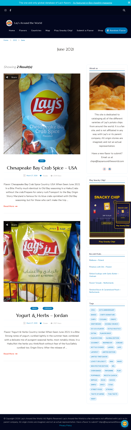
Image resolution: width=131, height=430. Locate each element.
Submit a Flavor (85, 30)
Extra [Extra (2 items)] (93, 333)
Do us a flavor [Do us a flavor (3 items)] (97, 329)
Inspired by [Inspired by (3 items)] (107, 343)
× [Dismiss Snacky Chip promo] (115, 202)
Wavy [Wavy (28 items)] (93, 399)
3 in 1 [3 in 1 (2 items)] (93, 310)
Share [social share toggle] (11, 77)
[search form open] (124, 10)
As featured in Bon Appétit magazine (92, 2)
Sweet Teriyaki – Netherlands (101, 283)
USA (42, 161)
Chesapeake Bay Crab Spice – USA (42, 168)
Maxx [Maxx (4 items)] (119, 361)
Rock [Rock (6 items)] (103, 380)
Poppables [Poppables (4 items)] (95, 375)
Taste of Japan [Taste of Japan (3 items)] (97, 394)
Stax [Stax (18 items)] (111, 385)
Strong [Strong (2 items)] (109, 389)
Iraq (34, 308)
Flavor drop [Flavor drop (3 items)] (105, 333)
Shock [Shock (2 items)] (112, 380)
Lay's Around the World (28, 23)
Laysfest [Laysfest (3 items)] (95, 352)
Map (48, 30)
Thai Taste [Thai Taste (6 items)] (112, 394)
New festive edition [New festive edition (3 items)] (99, 366)
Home (12, 30)
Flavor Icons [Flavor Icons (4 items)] (96, 338)
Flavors (23, 30)
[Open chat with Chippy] (124, 423)
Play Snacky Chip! (63, 30)
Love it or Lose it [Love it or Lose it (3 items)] (98, 361)
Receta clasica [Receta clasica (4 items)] (110, 375)
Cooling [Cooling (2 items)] (103, 319)
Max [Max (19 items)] (111, 361)
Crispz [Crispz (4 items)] (113, 319)
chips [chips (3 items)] (93, 319)
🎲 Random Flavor (116, 30)
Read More (9, 206)
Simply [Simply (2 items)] (93, 385)
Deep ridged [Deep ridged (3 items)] (96, 324)
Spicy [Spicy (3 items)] (102, 385)
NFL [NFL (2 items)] (113, 366)
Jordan (48, 308)
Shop (100, 30)
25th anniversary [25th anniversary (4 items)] (106, 310)
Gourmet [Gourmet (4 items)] (95, 343)
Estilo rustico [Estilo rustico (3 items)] (114, 329)
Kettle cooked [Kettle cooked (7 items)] (97, 347)
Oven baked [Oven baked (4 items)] (96, 371)
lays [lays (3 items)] (119, 347)
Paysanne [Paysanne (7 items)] (109, 371)
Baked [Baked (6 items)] (93, 315)
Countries (36, 30)
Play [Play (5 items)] (119, 371)
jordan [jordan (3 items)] (119, 343)
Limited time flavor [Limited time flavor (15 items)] (99, 357)
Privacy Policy (65, 425)
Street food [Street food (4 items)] (96, 389)
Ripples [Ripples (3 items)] (94, 380)
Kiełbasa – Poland (96, 260)
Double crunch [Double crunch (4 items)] (111, 324)
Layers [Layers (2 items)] (110, 347)
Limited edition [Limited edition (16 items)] (108, 352)
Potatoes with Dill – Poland (100, 267)
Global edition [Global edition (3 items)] (112, 338)
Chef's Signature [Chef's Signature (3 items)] (107, 315)
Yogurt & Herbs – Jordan (42, 315)
